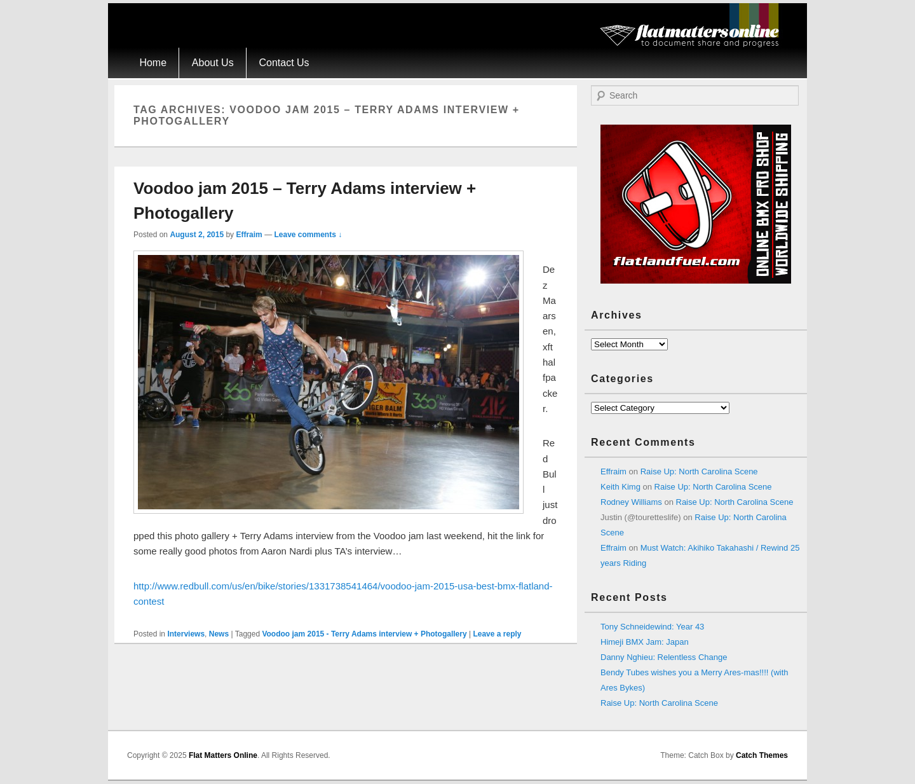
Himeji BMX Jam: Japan (644, 642)
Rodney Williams (631, 502)
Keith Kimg (620, 487)
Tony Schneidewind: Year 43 (652, 626)
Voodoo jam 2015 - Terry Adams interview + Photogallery (364, 633)
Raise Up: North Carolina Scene (699, 471)
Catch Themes (762, 755)
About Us (213, 62)
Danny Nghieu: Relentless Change (663, 657)
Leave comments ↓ (308, 234)
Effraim (249, 234)
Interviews (186, 633)
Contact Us (284, 62)
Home (152, 62)
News (219, 633)
